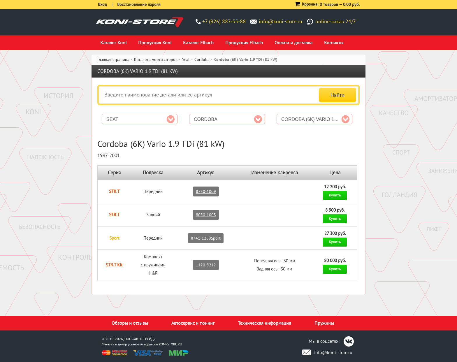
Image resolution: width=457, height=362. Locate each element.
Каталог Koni (113, 42)
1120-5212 (206, 265)
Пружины (324, 323)
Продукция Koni (154, 42)
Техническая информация (264, 323)
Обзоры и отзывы (130, 323)
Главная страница (113, 59)
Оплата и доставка (293, 42)
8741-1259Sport (206, 238)
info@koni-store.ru (280, 21)
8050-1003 (206, 214)
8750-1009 (206, 191)
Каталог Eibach (198, 42)
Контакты (333, 42)
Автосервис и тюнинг (193, 323)
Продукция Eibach (244, 42)
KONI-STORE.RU (170, 344)
